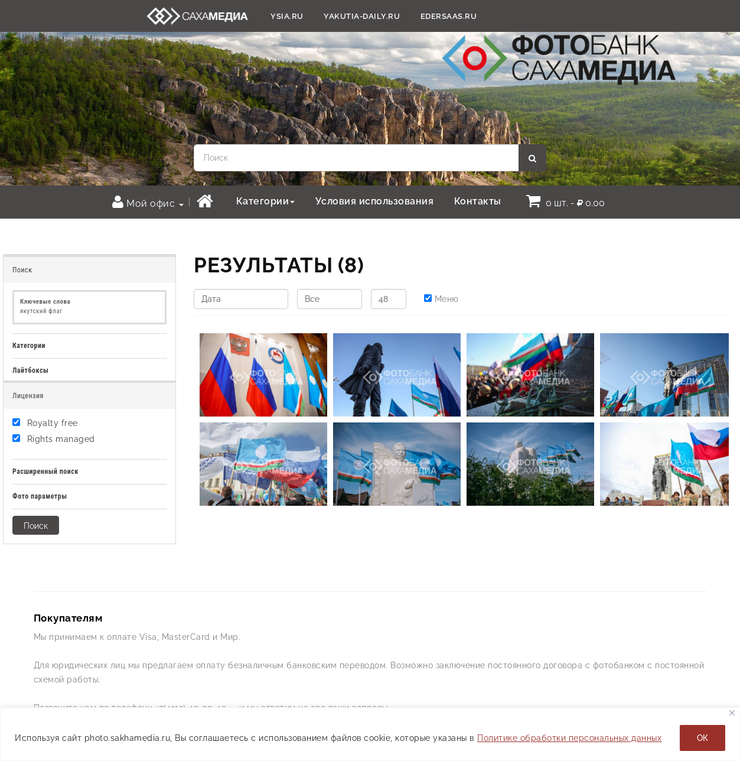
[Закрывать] (732, 713)
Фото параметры (39, 496)
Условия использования (374, 201)
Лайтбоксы (30, 370)
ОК (702, 738)
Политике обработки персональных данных (569, 738)
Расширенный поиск (45, 471)
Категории (265, 201)
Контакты (477, 201)
